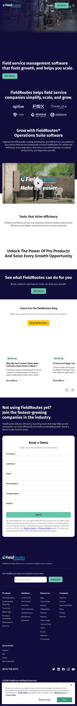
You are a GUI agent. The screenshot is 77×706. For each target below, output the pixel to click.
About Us (62, 598)
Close (64, 700)
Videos (43, 628)
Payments (6, 608)
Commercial (26, 598)
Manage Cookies (45, 700)
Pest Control (26, 602)
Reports (43, 617)
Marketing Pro (7, 622)
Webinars (43, 635)
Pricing (62, 613)
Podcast (43, 613)
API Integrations (8, 598)
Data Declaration (65, 605)
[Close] (71, 685)
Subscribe (55, 579)
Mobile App (6, 612)
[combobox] (38, 507)
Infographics (45, 609)
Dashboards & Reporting (7, 603)
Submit (38, 515)
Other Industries (27, 609)
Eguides (43, 605)
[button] (38, 183)
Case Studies (45, 602)
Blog (42, 598)
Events (43, 632)
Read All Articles (38, 323)
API (3, 654)
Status (4, 658)
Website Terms (60, 693)
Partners (62, 617)
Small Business (27, 613)
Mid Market (25, 617)
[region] (38, 693)
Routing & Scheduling (6, 617)
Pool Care (25, 605)
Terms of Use (29, 528)
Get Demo (61, 5)
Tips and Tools (45, 624)
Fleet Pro (5, 626)
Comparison (44, 639)
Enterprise (25, 620)
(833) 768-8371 (8, 661)
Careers (62, 602)
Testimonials (45, 620)
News (61, 609)
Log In (50, 5)
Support (5, 650)
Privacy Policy (45, 528)
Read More (11, 380)
